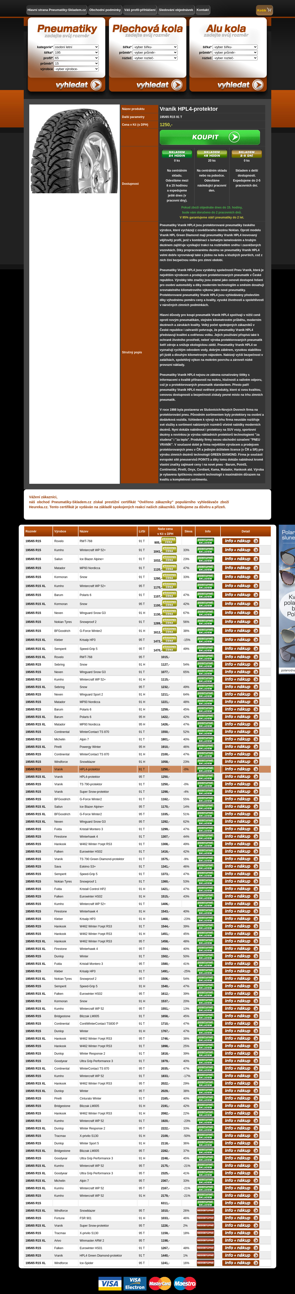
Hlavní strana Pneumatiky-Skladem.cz (57, 10)
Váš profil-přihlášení (140, 10)
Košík (264, 9)
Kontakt (203, 10)
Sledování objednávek (176, 10)
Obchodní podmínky (105, 10)
